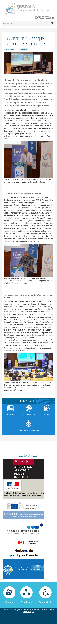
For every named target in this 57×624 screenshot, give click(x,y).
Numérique (23, 49)
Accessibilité (45, 602)
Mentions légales (28, 612)
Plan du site (26, 602)
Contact (9, 602)
